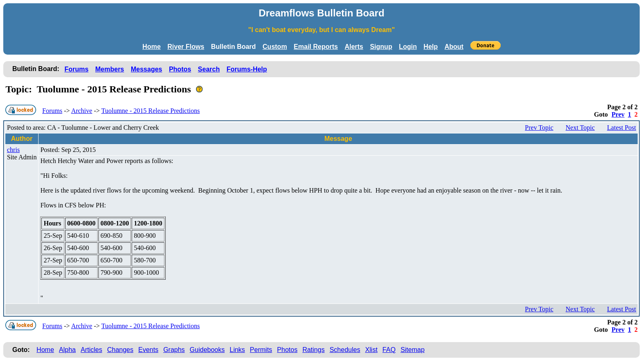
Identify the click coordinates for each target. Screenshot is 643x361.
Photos (180, 69)
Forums (76, 69)
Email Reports (316, 46)
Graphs (174, 349)
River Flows (185, 46)
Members (109, 69)
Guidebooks (207, 349)
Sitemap (413, 349)
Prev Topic (539, 127)
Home (151, 46)
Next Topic (580, 127)
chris (13, 149)
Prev (618, 114)
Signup (381, 46)
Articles (91, 349)
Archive (81, 110)
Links (237, 349)
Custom (274, 46)
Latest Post (621, 127)
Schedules (345, 349)
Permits (261, 349)
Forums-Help (246, 69)
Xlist (371, 349)
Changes (120, 349)
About (454, 46)
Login (408, 46)
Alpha (67, 349)
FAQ (389, 349)
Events (148, 349)
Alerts (353, 46)
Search (209, 69)
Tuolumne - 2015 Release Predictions (150, 110)
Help (431, 46)
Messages (146, 69)
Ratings (313, 349)
